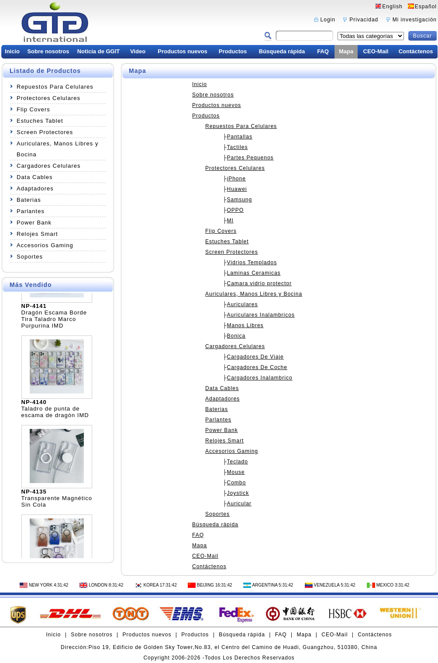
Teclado (237, 462)
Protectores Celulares (48, 98)
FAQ (323, 51)
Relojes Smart (37, 234)
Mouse (236, 472)
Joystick (238, 493)
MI (230, 221)
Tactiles (237, 147)
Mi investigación (415, 20)
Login (328, 20)
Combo (236, 483)
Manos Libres (245, 325)
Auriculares (242, 304)
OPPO (235, 210)
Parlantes (31, 211)
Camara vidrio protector (259, 283)
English (392, 6)
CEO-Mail (376, 51)
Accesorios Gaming (45, 245)
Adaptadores (35, 188)
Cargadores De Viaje (255, 357)
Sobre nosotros (48, 51)
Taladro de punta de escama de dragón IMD (55, 413)
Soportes (30, 256)
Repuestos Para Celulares (55, 86)
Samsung (239, 200)
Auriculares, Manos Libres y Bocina (57, 149)
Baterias (29, 200)
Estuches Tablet (40, 120)
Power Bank (34, 222)
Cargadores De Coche (257, 367)
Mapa (346, 51)
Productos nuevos (182, 51)
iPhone (236, 179)
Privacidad (363, 20)
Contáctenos (416, 51)
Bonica (236, 336)
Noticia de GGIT (98, 51)
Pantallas (239, 137)
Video (137, 51)
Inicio (12, 51)
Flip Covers (33, 109)
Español (426, 6)
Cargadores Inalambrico (260, 378)
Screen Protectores (45, 132)
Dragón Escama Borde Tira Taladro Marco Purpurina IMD (54, 321)
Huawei (237, 189)
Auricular (239, 504)
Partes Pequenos (250, 158)
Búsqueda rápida (282, 51)
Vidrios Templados (252, 262)
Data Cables (35, 177)
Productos (233, 51)
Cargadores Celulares (48, 165)
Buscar (422, 36)
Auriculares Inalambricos (261, 315)
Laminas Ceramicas (254, 273)
